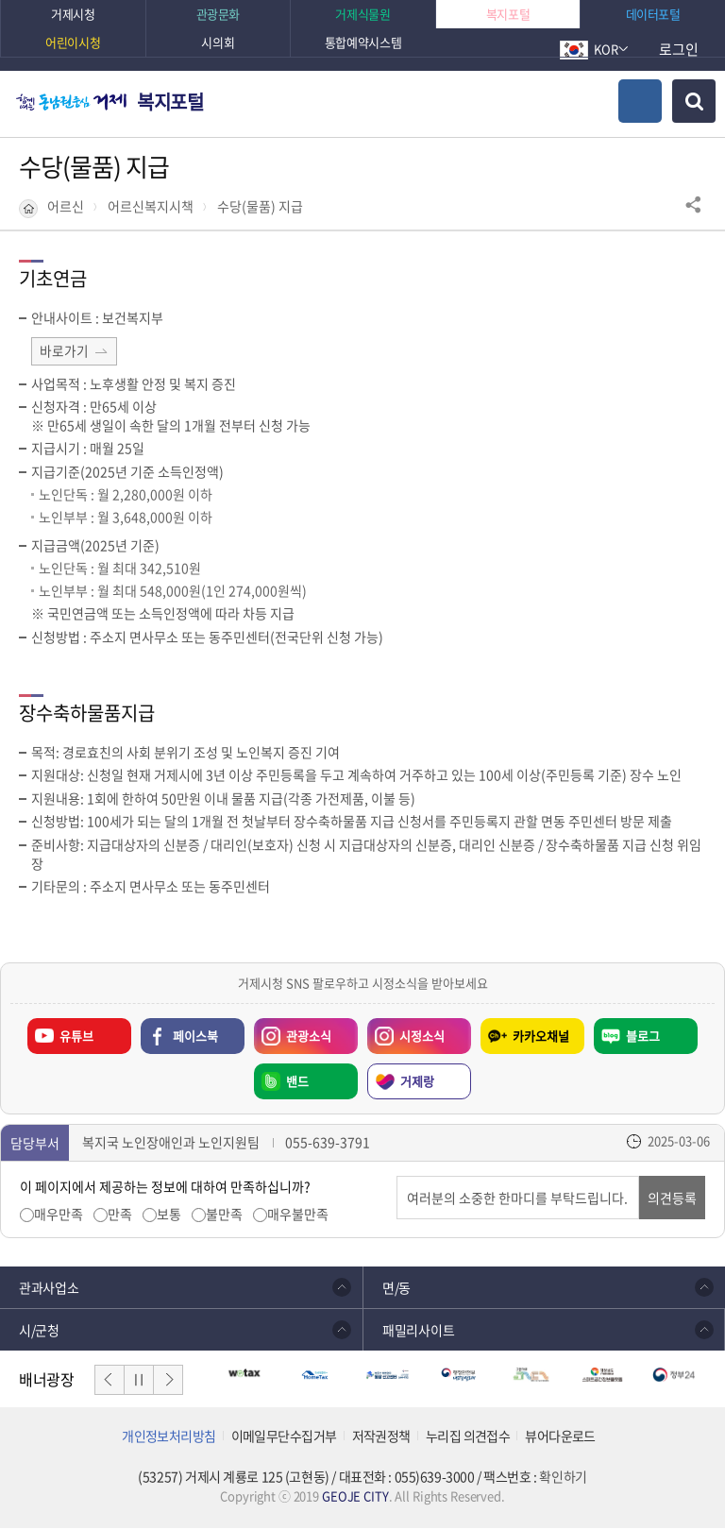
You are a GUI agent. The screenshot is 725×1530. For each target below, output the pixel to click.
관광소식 (292, 1033)
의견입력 (396, 1178)
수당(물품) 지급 (260, 206)
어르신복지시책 (151, 206)
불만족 (224, 1216)
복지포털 (170, 101)
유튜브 (76, 1037)
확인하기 (562, 1478)
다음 (168, 1382)
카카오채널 (541, 1037)
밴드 (297, 1083)
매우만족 (58, 1216)
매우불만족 (298, 1216)
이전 (109, 1382)
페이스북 (195, 1037)
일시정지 (139, 1382)
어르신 (65, 206)
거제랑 (417, 1083)
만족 (120, 1216)
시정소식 (406, 1033)
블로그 (643, 1037)
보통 (169, 1216)
